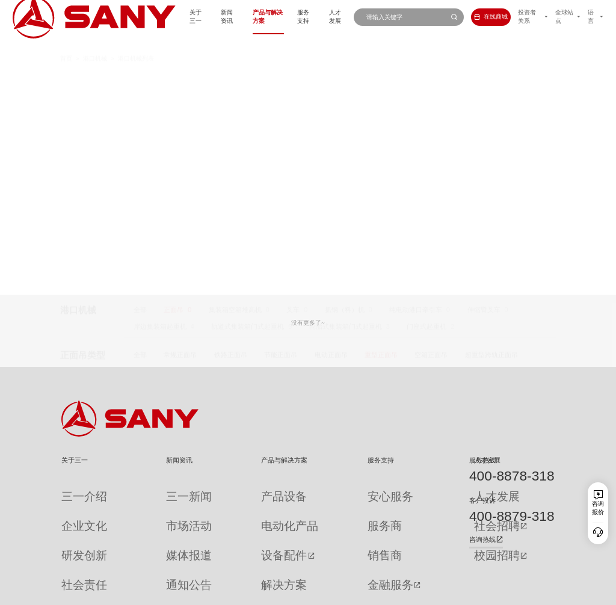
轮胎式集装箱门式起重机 (345, 95)
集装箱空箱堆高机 (235, 78)
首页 (66, 42)
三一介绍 (73, 489)
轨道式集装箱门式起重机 (247, 95)
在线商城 (471, 16)
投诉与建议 (325, 566)
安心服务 (322, 489)
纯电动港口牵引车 (415, 78)
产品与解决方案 (220, 16)
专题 (145, 566)
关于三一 (136, 16)
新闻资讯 (174, 16)
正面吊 (173, 78)
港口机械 (95, 42)
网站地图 (422, 592)
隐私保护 (480, 592)
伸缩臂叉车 (483, 78)
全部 (140, 78)
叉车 (293, 78)
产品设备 (227, 489)
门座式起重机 (426, 95)
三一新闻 (151, 489)
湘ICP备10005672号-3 (172, 592)
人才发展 (305, 16)
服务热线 (482, 460)
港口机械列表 (136, 42)
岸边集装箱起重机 (160, 95)
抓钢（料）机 (345, 78)
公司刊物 (73, 566)
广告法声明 (541, 592)
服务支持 (267, 16)
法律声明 (509, 592)
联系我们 (451, 592)
